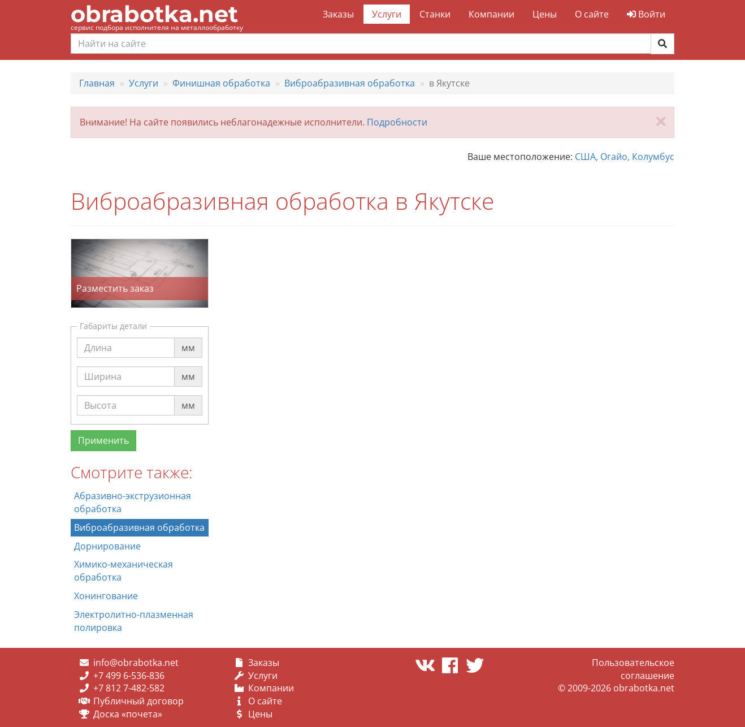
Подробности (397, 122)
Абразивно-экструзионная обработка (132, 502)
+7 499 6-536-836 (128, 675)
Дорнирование (107, 546)
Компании (491, 14)
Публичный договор (138, 701)
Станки (435, 14)
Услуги (386, 14)
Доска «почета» (127, 714)
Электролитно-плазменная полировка (133, 621)
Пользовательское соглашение (633, 669)
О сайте (592, 14)
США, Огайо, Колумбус (624, 156)
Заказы (338, 14)
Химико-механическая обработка (123, 570)
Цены (544, 14)
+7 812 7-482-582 (128, 688)
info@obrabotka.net (136, 662)
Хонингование (106, 596)
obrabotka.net (154, 14)
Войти (646, 14)
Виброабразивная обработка (139, 527)
